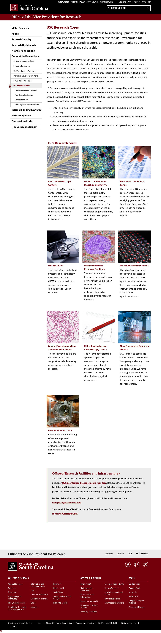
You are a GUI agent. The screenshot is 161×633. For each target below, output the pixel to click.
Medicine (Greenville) (39, 599)
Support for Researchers (25, 56)
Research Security (21, 39)
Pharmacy (57, 584)
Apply (144, 2)
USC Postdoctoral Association (25, 71)
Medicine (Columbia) (39, 595)
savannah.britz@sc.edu (65, 514)
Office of (46, 17)
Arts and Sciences (15, 584)
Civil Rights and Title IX (107, 623)
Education (12, 592)
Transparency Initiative (85, 623)
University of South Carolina (21, 623)
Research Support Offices (23, 61)
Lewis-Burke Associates (22, 81)
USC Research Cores (21, 86)
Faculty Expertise (21, 116)
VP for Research (20, 28)
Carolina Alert (134, 584)
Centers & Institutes (22, 121)
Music (33, 603)
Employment (85, 584)
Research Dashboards (24, 45)
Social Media (142, 554)
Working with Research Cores (27, 105)
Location (109, 554)
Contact (120, 554)
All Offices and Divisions (114, 603)
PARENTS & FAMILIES (106, 2)
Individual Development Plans (25, 76)
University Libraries (112, 599)
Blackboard (133, 597)
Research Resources (21, 66)
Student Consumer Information (59, 623)
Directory (136, 2)
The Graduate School (16, 603)
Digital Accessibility (129, 623)
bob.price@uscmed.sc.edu (66, 503)
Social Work (58, 592)
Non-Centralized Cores (24, 95)
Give (149, 2)
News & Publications (23, 51)
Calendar (122, 2)
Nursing (34, 607)
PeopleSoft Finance (137, 607)
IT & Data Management (24, 127)
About (15, 34)
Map (129, 2)
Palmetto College (60, 603)
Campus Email (134, 588)
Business (11, 588)
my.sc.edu (133, 592)
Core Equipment (21, 100)
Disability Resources (88, 612)
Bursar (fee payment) (89, 601)
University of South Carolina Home (29, 8)
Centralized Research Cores (26, 91)
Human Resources (112, 588)
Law (32, 591)
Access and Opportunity (114, 584)
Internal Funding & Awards (26, 110)
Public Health (58, 588)
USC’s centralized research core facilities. (84, 483)
